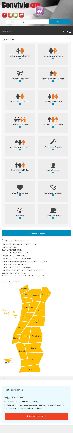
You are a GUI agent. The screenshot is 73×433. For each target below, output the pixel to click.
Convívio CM (7, 31)
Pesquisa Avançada (36, 233)
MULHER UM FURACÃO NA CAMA (21, 267)
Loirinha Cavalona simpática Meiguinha (23, 244)
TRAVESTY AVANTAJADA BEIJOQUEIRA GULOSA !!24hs (28, 261)
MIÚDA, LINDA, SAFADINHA (19, 253)
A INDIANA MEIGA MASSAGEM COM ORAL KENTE (26, 270)
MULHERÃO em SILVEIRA (18, 255)
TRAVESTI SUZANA (16, 250)
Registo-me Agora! (36, 416)
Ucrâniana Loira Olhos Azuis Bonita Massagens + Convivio (29, 276)
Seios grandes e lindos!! (17, 273)
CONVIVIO (13, 247)
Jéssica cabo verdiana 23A (18, 264)
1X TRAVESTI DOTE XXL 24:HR (20, 258)
